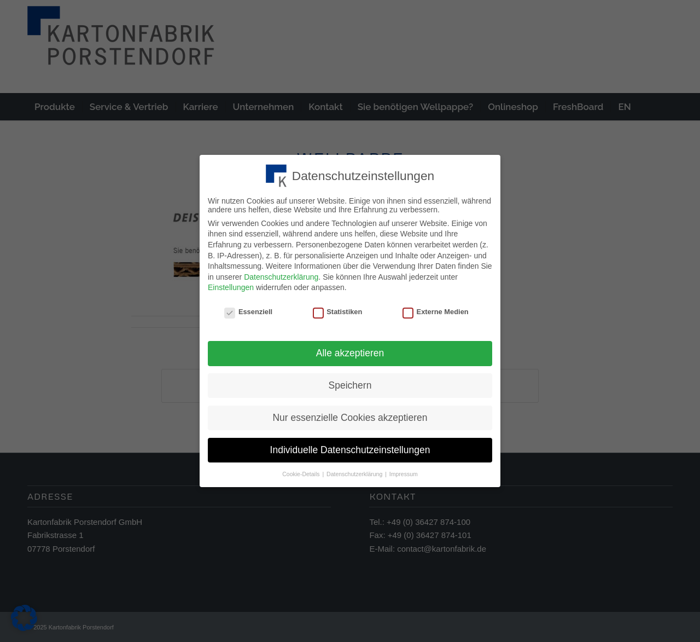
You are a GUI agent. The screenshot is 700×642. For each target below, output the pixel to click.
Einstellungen (231, 285)
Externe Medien (435, 310)
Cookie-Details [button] (301, 472)
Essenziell (248, 310)
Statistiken (338, 310)
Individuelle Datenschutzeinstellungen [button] (350, 447)
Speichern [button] (350, 383)
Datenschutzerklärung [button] (355, 472)
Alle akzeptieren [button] (350, 350)
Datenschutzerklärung (281, 274)
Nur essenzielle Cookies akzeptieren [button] (349, 415)
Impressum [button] (403, 472)
